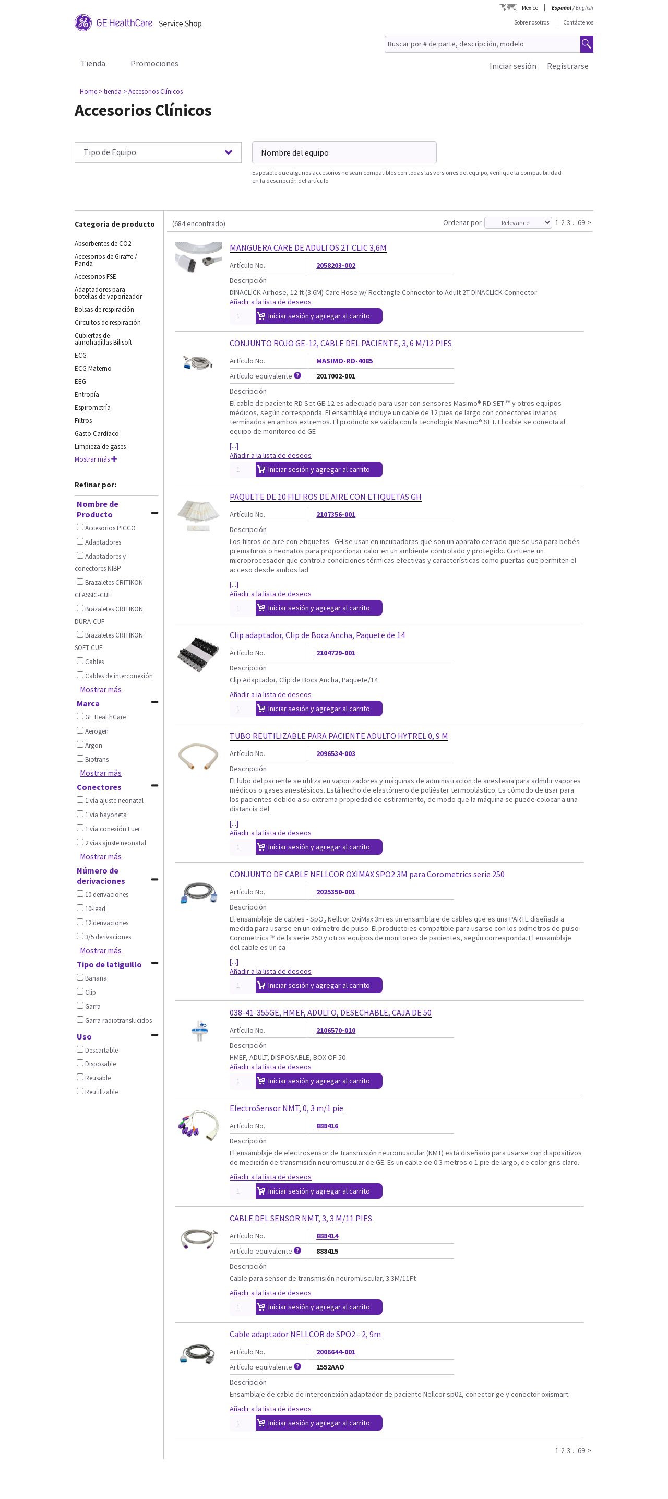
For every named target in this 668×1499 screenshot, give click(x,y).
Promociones (154, 63)
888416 (327, 1125)
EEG (80, 381)
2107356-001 (335, 514)
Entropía (87, 394)
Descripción (248, 280)
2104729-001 (335, 652)
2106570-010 (335, 1030)
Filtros (83, 420)
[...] (234, 446)
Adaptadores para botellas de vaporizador (108, 293)
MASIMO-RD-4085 (344, 360)
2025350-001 (335, 891)
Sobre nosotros (531, 22)
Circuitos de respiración (108, 322)
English (584, 7)
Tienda (93, 63)
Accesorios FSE (95, 276)
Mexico (530, 7)
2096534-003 (335, 753)
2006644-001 (335, 1351)
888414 (327, 1236)
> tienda (110, 91)
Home (88, 91)
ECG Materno (93, 368)
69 (581, 222)
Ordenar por (462, 222)
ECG (81, 355)
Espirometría (93, 407)
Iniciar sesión (513, 66)
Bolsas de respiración (104, 309)
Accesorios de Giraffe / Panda (106, 260)
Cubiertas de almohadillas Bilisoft (103, 339)
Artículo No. (247, 265)
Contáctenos (578, 22)
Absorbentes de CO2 (103, 243)
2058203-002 (335, 265)
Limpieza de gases (100, 447)
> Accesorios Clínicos (153, 91)
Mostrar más (96, 459)
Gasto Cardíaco (97, 434)
